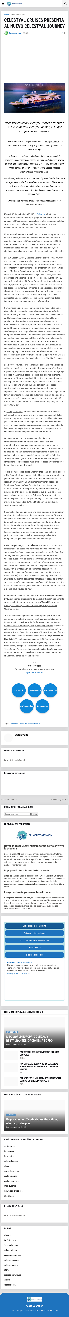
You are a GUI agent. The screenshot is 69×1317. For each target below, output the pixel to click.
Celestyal (41, 214)
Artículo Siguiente (58, 799)
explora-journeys (11, 1181)
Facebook (18, 690)
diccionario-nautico (12, 1255)
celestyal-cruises (18, 14)
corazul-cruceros (11, 1171)
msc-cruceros (10, 1186)
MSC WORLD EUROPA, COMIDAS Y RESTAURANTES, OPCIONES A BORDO (29, 1038)
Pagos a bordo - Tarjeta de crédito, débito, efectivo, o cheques (32, 1121)
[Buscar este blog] (17, 814)
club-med (8, 1166)
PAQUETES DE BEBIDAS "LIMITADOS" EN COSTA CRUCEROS (39, 1053)
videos (7, 1280)
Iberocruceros (10, 1151)
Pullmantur (9, 1156)
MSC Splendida (26, 706)
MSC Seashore (50, 690)
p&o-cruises (9, 1196)
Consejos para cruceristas (18, 973)
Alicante (7, 1235)
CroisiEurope (9, 1146)
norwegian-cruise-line (13, 1191)
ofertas (7, 1270)
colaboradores (10, 1250)
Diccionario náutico (34, 955)
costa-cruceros (10, 1176)
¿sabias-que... (10, 1285)
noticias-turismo (11, 1265)
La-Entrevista (10, 1240)
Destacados (42, 706)
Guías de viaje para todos (34, 933)
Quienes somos (34, 947)
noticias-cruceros (32, 723)
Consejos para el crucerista (34, 926)
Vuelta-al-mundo (11, 1245)
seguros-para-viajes (12, 1275)
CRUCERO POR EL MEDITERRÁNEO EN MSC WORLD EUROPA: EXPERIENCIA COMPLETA (40, 1079)
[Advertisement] (34, 60)
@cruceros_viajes (34, 672)
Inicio (6, 14)
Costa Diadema (34, 690)
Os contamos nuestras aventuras (34, 940)
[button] (3, 3)
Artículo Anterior (10, 799)
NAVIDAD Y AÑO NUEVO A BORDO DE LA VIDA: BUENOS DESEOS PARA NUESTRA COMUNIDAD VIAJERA (39, 1067)
